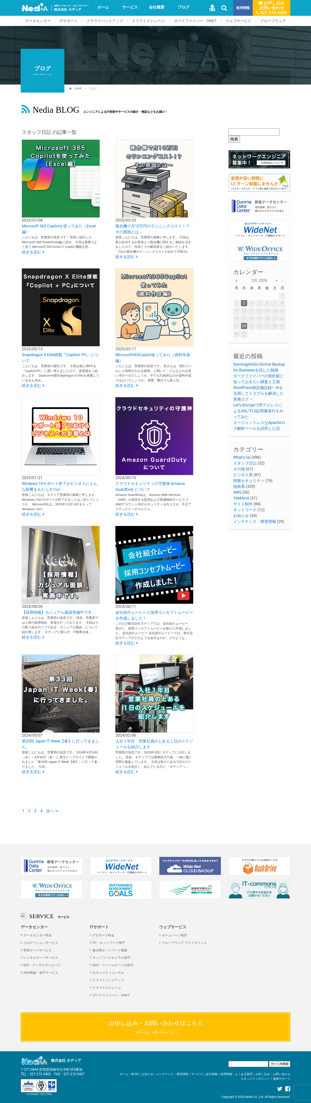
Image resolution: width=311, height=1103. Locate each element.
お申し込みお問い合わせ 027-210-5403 (271, 7)
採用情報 (243, 8)
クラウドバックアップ (104, 21)
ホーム (103, 7)
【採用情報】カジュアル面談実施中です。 (59, 612)
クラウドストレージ (148, 21)
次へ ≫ (52, 811)
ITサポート (69, 21)
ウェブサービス (238, 21)
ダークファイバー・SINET (195, 21)
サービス (130, 7)
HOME (78, 88)
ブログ (183, 7)
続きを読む (33, 252)
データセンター (38, 21)
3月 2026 (259, 280)
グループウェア (273, 21)
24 (244, 326)
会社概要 (156, 7)
